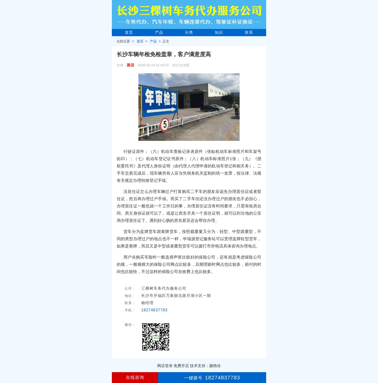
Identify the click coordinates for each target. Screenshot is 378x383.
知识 (219, 32)
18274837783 (154, 310)
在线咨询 (135, 377)
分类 (189, 32)
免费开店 (181, 366)
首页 (129, 32)
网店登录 (165, 366)
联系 (249, 32)
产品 (159, 32)
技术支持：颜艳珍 (205, 366)
